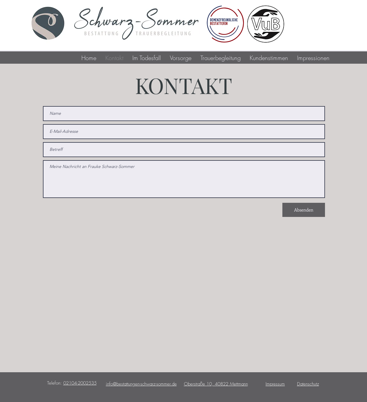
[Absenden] (303, 210)
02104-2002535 (80, 383)
